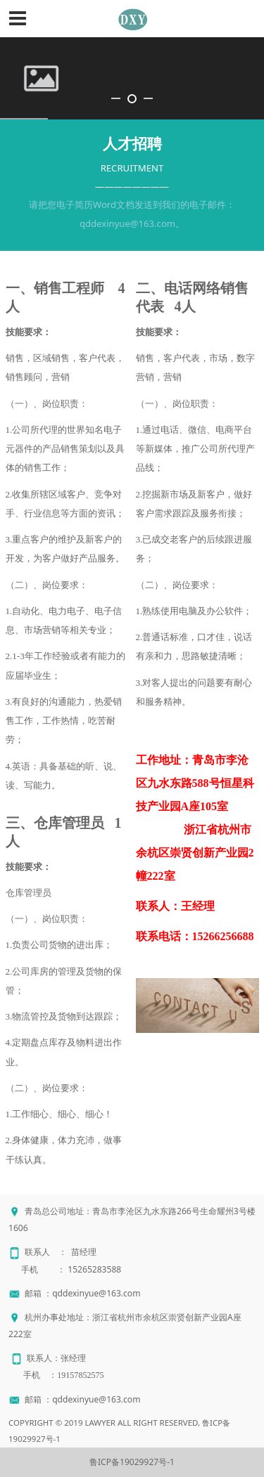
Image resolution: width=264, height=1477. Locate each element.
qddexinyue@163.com (96, 1293)
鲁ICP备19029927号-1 (132, 1462)
